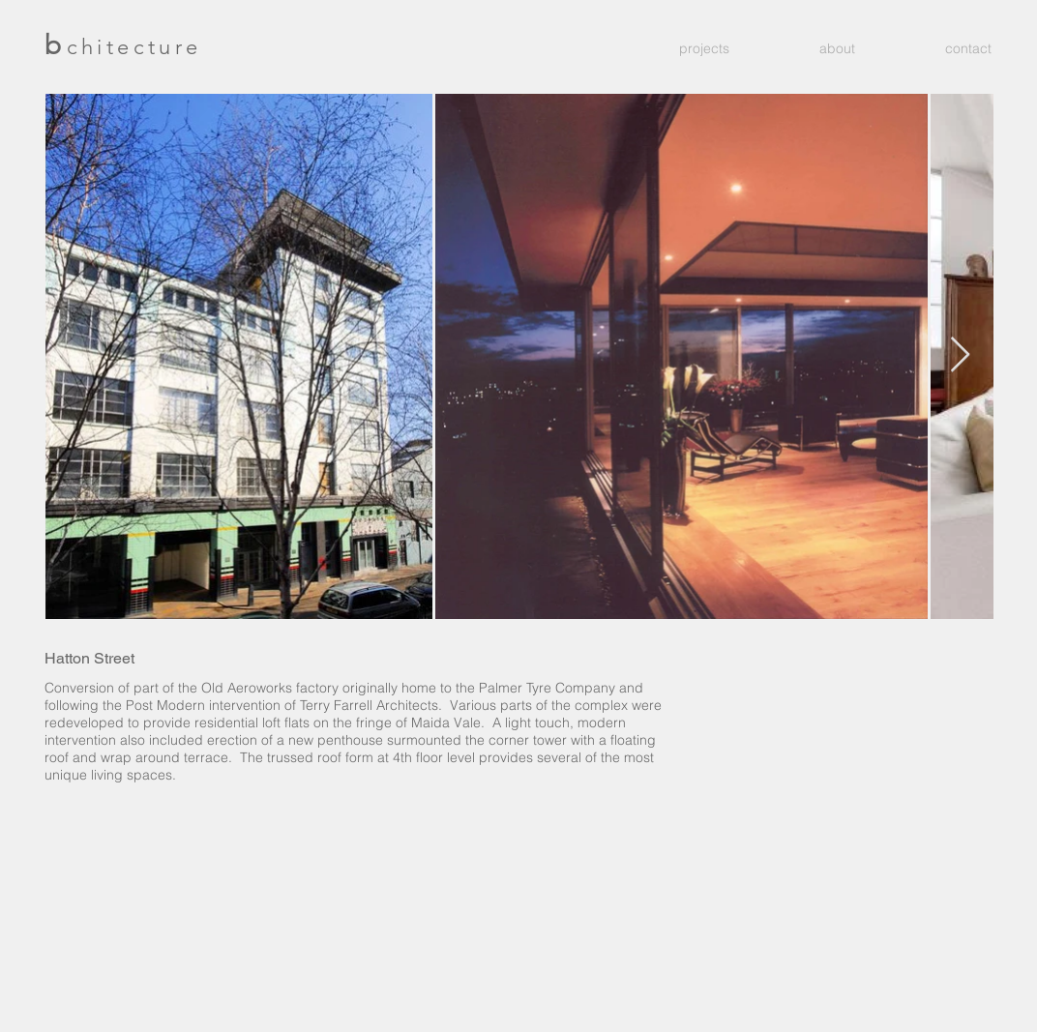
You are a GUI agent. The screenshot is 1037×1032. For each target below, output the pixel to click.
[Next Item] (960, 355)
